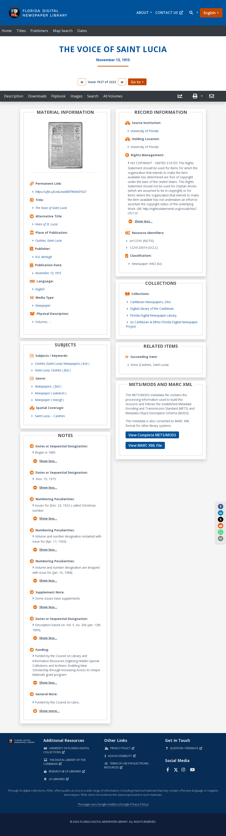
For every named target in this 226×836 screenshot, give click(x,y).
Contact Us (169, 12)
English (210, 12)
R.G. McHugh (43, 257)
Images (76, 96)
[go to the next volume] (122, 81)
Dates (82, 30)
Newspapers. (48, 386)
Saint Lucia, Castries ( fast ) (53, 370)
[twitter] (220, 519)
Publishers (39, 30)
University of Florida (144, 131)
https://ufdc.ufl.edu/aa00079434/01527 (60, 192)
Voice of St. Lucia (46, 224)
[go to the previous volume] (82, 81)
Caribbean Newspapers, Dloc (150, 302)
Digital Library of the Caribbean (152, 308)
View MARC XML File (145, 445)
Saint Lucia (42, 416)
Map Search (63, 30)
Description (13, 96)
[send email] (220, 538)
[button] (193, 12)
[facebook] (220, 506)
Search (92, 96)
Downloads (37, 96)
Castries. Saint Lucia (48, 240)
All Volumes (112, 96)
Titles (21, 30)
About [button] (142, 12)
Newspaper (43, 305)
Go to (136, 82)
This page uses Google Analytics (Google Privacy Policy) (113, 804)
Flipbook (58, 96)
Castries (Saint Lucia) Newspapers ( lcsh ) (62, 363)
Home (7, 30)
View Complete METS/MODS (152, 435)
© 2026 (113, 822)
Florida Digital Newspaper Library (153, 315)
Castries (59, 416)
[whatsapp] (220, 532)
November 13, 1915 (48, 273)
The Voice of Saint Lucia (51, 208)
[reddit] (220, 525)
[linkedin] (220, 513)
